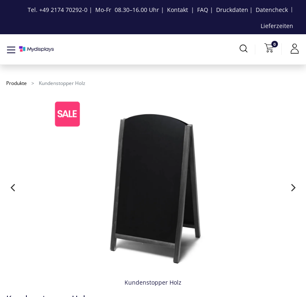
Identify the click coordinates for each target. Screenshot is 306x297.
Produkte (16, 83)
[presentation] (12, 187)
